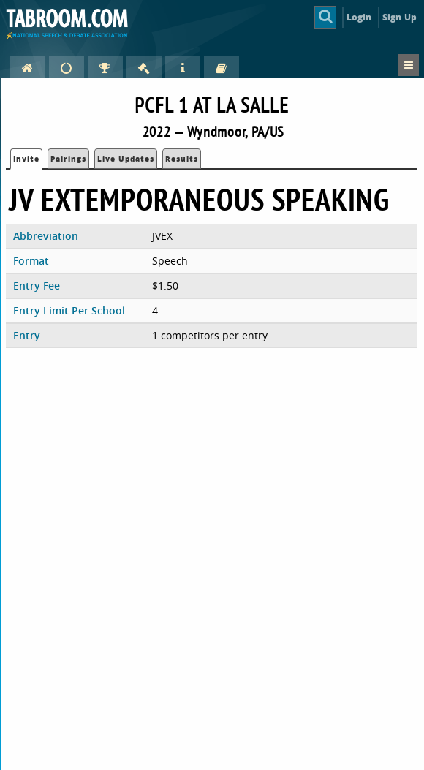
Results (181, 159)
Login (359, 17)
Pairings (68, 159)
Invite (26, 159)
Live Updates (125, 159)
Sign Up (399, 17)
